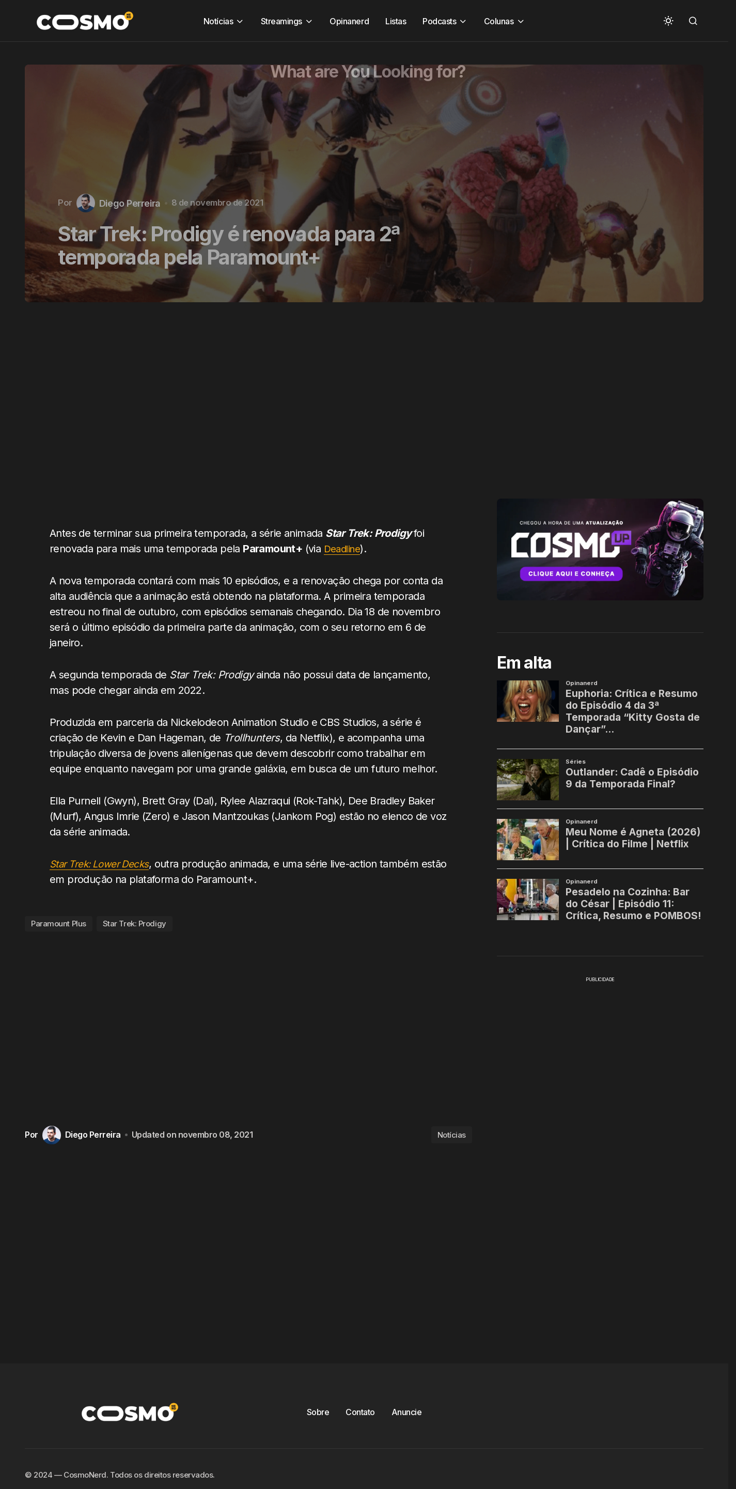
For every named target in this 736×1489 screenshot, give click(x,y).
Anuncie (407, 1412)
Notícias (451, 1135)
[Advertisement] (252, 420)
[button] (668, 20)
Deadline (344, 548)
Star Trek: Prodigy (134, 923)
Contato (360, 1412)
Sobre (318, 1412)
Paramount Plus (58, 923)
